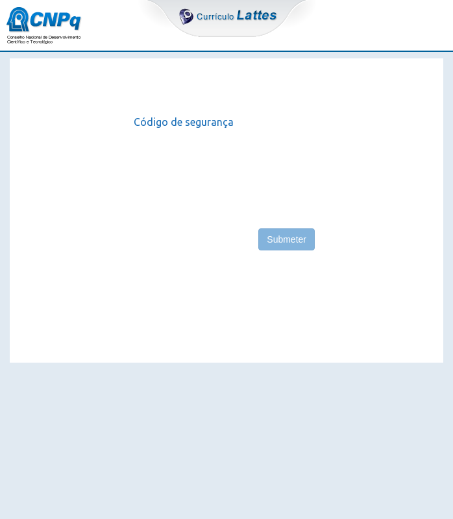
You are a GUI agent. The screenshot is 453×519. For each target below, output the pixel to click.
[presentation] (232, 173)
